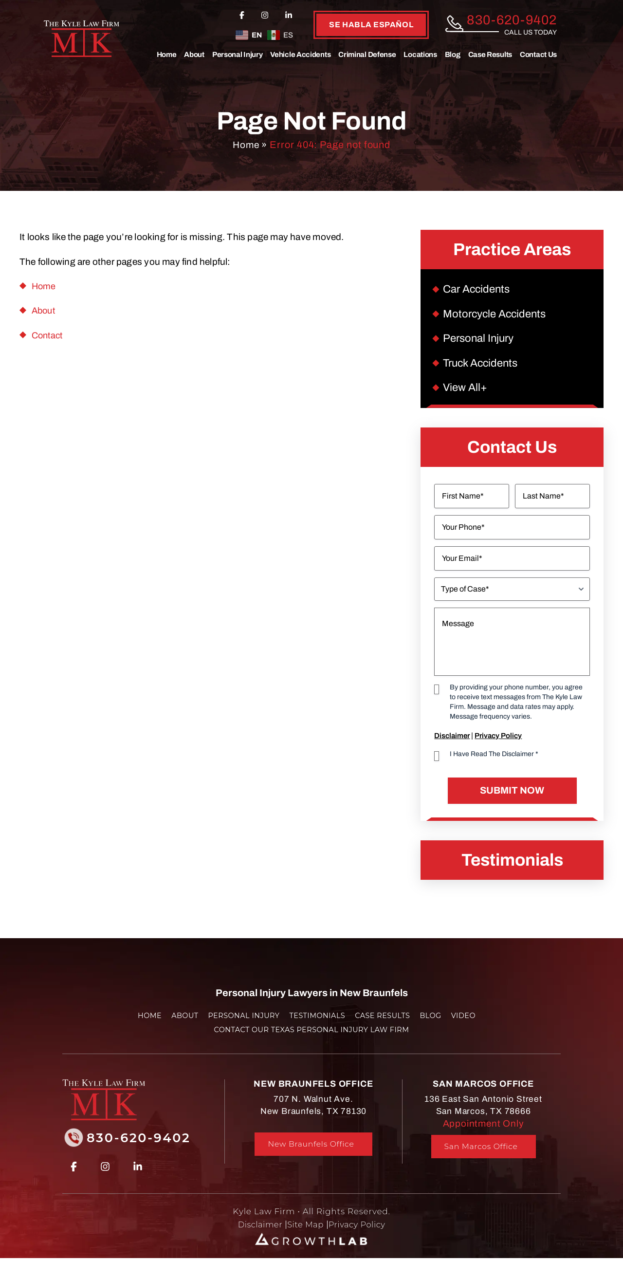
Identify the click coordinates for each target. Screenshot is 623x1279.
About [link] (44, 310)
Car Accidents (478, 290)
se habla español (371, 24)
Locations (420, 54)
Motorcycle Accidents (497, 316)
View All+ (466, 395)
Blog (452, 54)
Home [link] (44, 286)
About (194, 54)
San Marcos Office (480, 1157)
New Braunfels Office (311, 1154)
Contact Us (538, 54)
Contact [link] (48, 335)
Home (167, 54)
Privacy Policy (498, 744)
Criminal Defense (367, 54)
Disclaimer (452, 744)
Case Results (490, 54)
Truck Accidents (483, 369)
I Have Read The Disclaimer (494, 762)
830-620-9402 (512, 20)
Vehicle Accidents (300, 54)
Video (471, 1025)
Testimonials (318, 1025)
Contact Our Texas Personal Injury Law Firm (311, 1039)
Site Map (305, 1235)
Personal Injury (237, 54)
